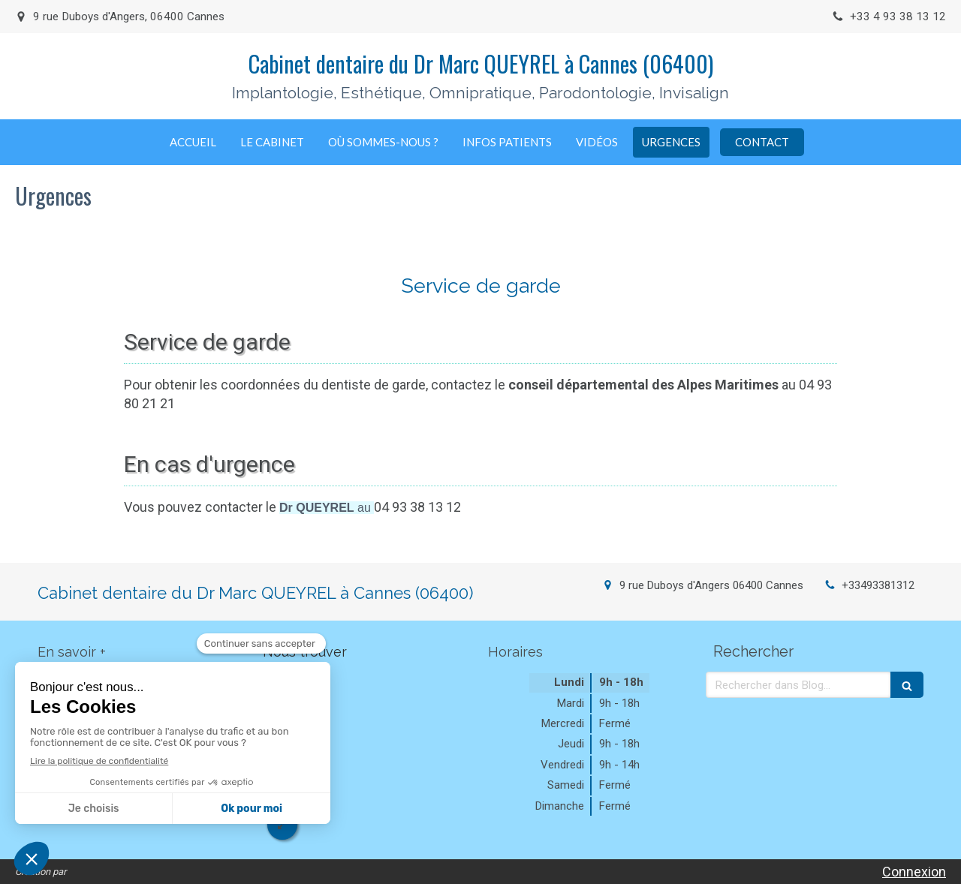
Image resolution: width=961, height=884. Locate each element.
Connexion (914, 871)
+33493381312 (878, 585)
